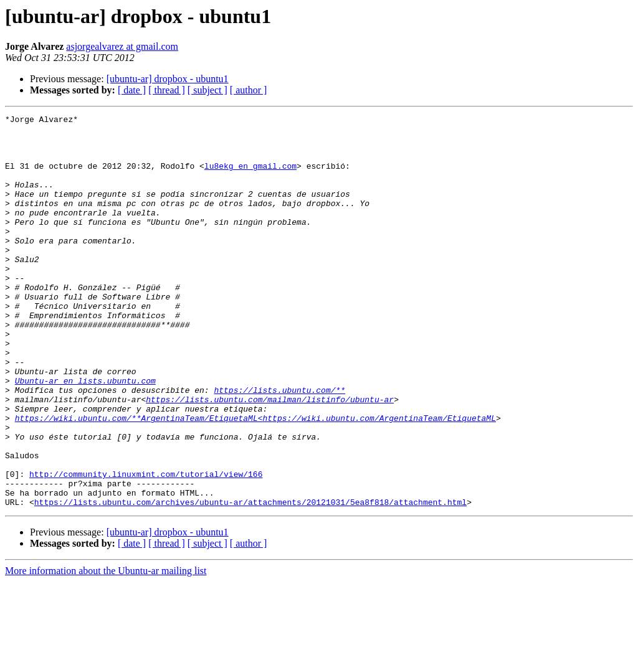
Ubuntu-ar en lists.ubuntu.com (85, 434)
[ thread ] (166, 90)
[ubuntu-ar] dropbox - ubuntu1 (168, 78)
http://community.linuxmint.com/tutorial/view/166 (145, 546)
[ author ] (248, 90)
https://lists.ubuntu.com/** (279, 445)
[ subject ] (207, 90)
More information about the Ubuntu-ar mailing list (106, 649)
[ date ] (132, 90)
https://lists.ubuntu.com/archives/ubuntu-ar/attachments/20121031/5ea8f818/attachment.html (250, 580)
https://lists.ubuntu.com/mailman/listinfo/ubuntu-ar (270, 457)
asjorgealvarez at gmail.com (122, 46)
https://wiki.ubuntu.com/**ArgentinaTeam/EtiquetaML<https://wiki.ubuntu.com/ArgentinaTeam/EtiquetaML (255, 479)
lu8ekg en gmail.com (250, 176)
